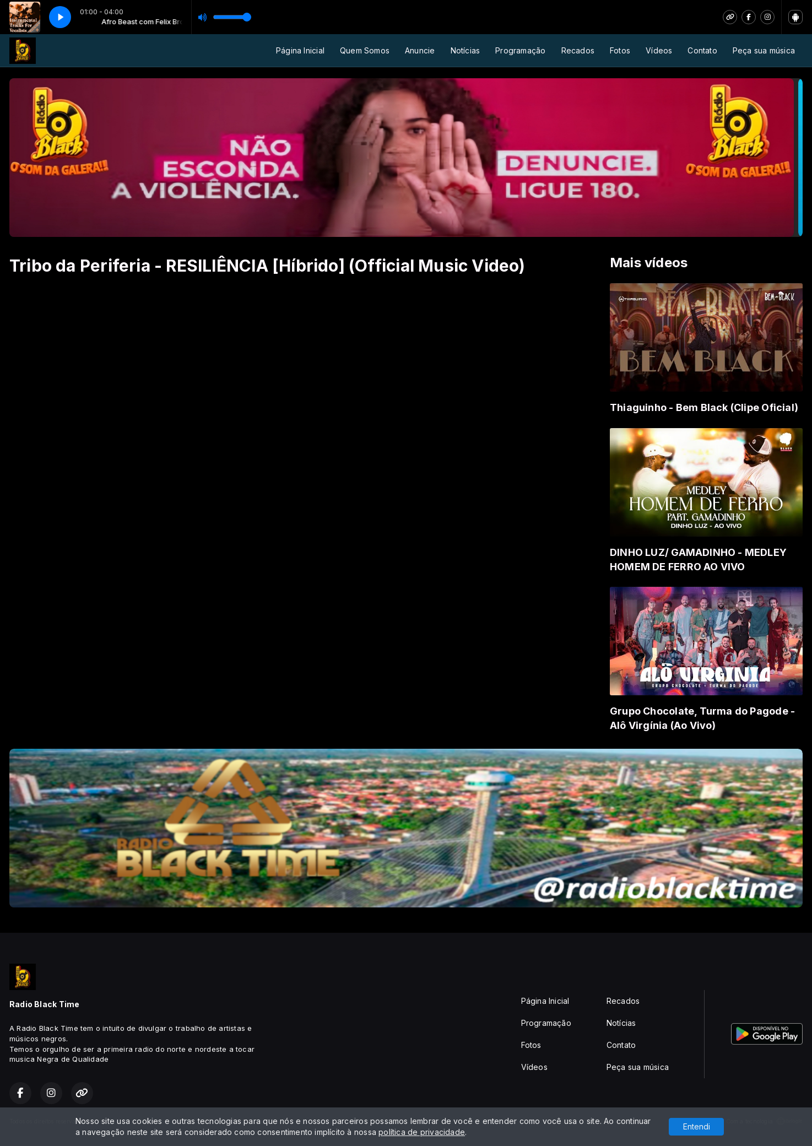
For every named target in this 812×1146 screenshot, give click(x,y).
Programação (520, 50)
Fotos (620, 50)
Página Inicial (300, 50)
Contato (702, 50)
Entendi (696, 1126)
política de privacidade (421, 1132)
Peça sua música (764, 50)
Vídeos (659, 50)
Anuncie (420, 50)
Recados (577, 50)
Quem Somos (364, 50)
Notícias (465, 50)
